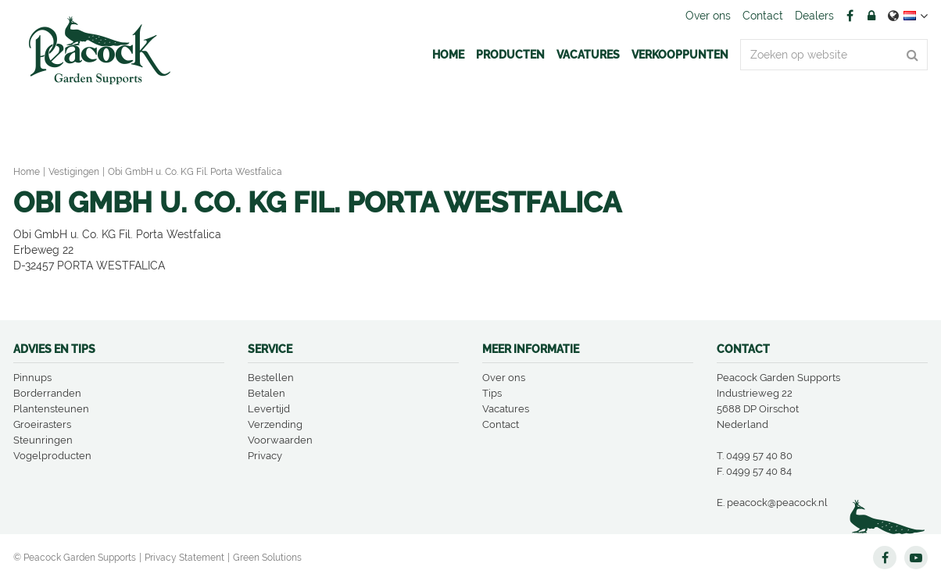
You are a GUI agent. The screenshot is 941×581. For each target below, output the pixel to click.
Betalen (266, 393)
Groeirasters (42, 424)
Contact (500, 424)
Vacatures (505, 409)
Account (871, 15)
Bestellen (271, 377)
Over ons (503, 377)
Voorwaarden (280, 440)
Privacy (265, 456)
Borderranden (47, 393)
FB (849, 15)
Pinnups (32, 377)
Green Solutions (267, 557)
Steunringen (43, 440)
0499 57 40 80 (759, 456)
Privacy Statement (184, 557)
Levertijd (269, 409)
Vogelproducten (52, 456)
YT (916, 557)
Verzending (275, 424)
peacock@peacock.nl (777, 502)
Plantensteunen (51, 409)
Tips (492, 393)
